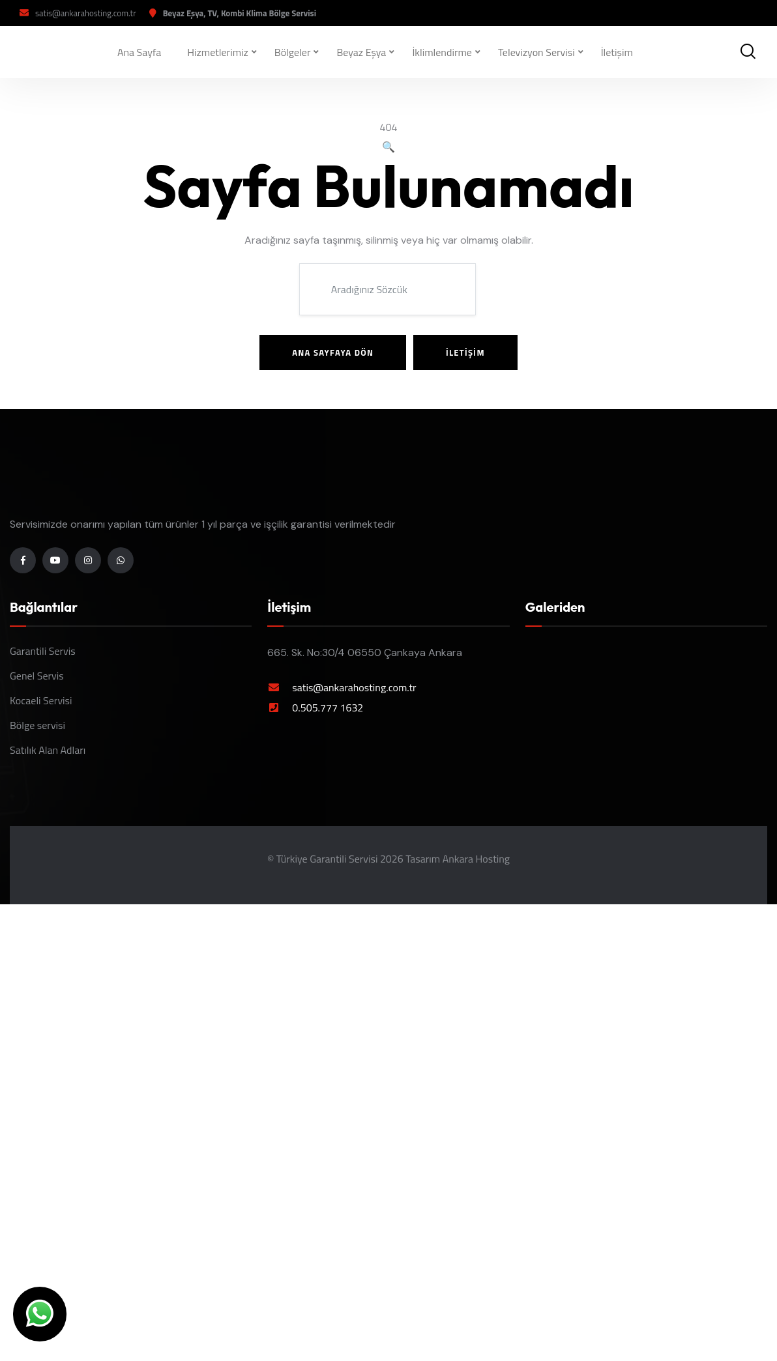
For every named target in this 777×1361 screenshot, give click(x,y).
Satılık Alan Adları (47, 750)
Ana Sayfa (139, 52)
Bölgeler (292, 52)
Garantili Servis (43, 651)
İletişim (617, 52)
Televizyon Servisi (536, 52)
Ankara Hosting (476, 859)
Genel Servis (37, 675)
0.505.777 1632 (327, 707)
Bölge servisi (37, 725)
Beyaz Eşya (362, 52)
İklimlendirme (442, 52)
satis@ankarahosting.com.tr (85, 13)
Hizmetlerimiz (217, 52)
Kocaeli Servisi (41, 700)
